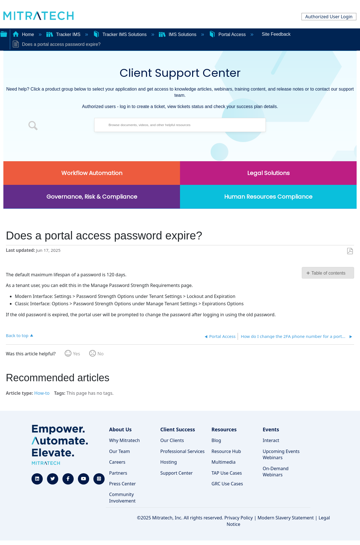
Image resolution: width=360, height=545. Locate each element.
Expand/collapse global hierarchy (3, 33)
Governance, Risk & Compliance (91, 197)
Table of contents (328, 273)
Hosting (168, 462)
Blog (216, 440)
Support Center (176, 473)
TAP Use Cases (227, 473)
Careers (117, 462)
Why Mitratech (124, 440)
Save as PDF (350, 251)
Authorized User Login (329, 17)
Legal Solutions (268, 173)
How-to (42, 393)
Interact (271, 440)
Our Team (119, 451)
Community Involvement (122, 497)
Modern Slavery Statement (286, 518)
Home (23, 34)
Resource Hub (226, 451)
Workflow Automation (91, 173)
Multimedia (223, 462)
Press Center (122, 484)
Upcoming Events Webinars (281, 454)
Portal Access (228, 34)
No (101, 354)
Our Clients (172, 440)
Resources (224, 429)
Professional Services (182, 451)
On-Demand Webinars (276, 471)
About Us (120, 429)
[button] (33, 126)
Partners (118, 473)
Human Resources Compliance (268, 197)
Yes (76, 354)
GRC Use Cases (227, 484)
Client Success (177, 429)
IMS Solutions (178, 34)
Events (271, 429)
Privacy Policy (238, 518)
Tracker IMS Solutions (120, 34)
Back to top (17, 335)
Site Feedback (276, 34)
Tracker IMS (64, 34)
